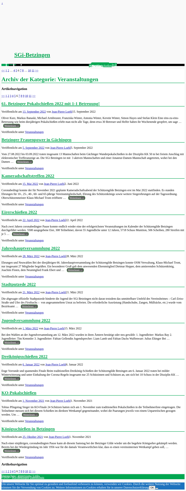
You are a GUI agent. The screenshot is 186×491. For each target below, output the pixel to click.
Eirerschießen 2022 (19, 212)
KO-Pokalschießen (18, 392)
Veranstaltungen (34, 131)
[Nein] (156, 488)
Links (36, 475)
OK (152, 487)
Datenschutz (8, 475)
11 (33, 70)
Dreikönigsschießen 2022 (24, 356)
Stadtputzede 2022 (18, 284)
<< (3, 70)
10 (29, 70)
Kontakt (96, 65)
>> (36, 70)
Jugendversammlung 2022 (25, 320)
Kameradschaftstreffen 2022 (27, 175)
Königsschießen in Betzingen (28, 428)
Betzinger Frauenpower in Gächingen (36, 139)
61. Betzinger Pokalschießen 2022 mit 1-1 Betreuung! (50, 103)
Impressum (24, 475)
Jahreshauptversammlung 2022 (30, 248)
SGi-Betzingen (32, 55)
